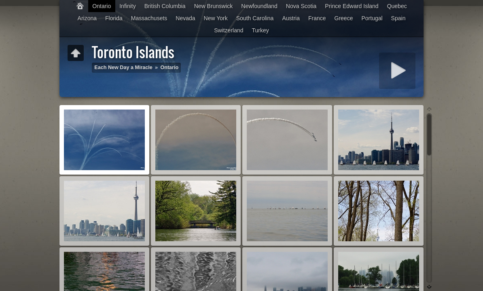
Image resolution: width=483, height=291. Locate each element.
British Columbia (165, 6)
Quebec (397, 6)
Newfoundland (259, 6)
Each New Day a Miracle (123, 67)
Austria (291, 18)
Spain (398, 18)
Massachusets (149, 18)
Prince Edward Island (351, 6)
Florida (114, 18)
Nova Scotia (301, 6)
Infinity (127, 6)
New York (216, 18)
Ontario (101, 6)
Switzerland (228, 30)
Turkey (260, 30)
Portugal (371, 18)
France (317, 18)
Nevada (185, 18)
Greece (344, 18)
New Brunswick (213, 6)
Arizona (87, 18)
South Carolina (255, 18)
